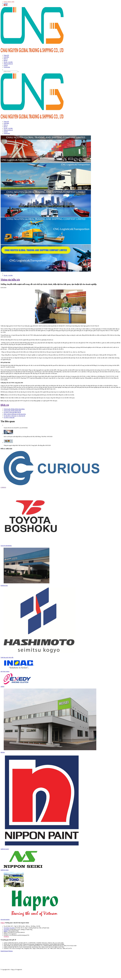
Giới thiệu (6, 57)
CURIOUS (3, 487)
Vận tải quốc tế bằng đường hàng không (14, 409)
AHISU (2, 686)
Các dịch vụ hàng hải (9, 417)
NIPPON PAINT (5, 849)
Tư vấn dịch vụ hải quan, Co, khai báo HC (14, 415)
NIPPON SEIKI (5, 870)
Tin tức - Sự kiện (8, 62)
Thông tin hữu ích (8, 63)
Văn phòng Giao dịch (9, 928)
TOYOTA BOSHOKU (6, 545)
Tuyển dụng (7, 67)
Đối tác (5, 60)
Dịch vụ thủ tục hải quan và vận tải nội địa (15, 414)
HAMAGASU (4, 585)
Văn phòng (6, 929)
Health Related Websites (7, 951)
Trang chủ (6, 55)
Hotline (5, 931)
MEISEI (3, 752)
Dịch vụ (6, 58)
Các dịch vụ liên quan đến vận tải (12, 412)
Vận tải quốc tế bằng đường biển (12, 410)
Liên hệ (6, 3)
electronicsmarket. (5, 919)
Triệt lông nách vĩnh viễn (7, 657)
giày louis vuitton (5, 671)
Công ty (3, 922)
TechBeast (6, 936)
